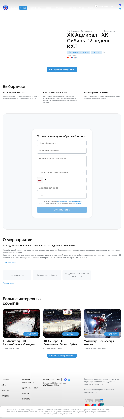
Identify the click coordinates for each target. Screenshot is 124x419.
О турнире (6, 396)
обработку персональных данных (69, 201)
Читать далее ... (9, 262)
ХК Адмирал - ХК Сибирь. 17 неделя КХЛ (77, 275)
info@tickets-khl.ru (51, 385)
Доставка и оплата (30, 388)
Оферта (25, 393)
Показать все (8, 283)
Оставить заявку (62, 209)
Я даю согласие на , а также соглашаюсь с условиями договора (63, 202)
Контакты (26, 399)
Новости (5, 390)
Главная (5, 379)
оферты (78, 203)
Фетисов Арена (17, 275)
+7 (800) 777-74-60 (104, 6)
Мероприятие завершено (62, 69)
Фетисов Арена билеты (47, 275)
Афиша (5, 385)
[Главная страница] (5, 8)
